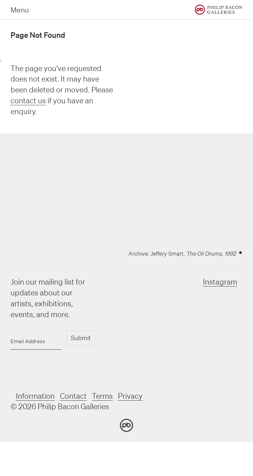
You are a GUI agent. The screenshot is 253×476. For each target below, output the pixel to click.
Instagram (220, 281)
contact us (28, 100)
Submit (81, 337)
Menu (20, 9)
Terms (102, 395)
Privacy (130, 395)
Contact (73, 395)
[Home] (218, 9)
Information (35, 395)
